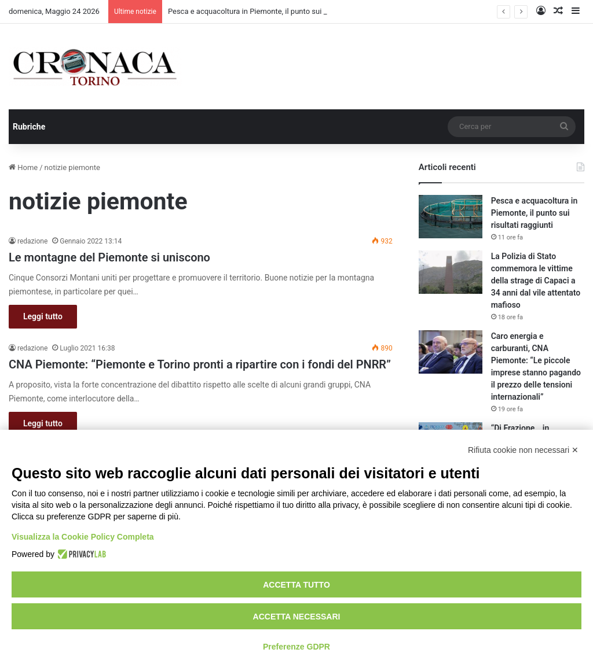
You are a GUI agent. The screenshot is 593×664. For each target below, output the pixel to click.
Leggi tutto (43, 316)
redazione (32, 241)
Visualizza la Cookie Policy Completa (83, 536)
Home (23, 167)
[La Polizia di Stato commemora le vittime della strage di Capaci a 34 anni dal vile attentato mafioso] (450, 272)
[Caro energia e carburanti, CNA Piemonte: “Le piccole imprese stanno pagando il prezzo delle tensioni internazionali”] (450, 352)
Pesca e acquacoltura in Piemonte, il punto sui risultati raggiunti (534, 213)
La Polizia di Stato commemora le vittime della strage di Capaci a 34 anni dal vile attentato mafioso (536, 280)
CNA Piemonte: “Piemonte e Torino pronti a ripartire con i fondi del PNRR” (200, 364)
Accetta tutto (296, 584)
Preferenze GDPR (296, 646)
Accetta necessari (297, 616)
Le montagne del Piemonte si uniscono (109, 257)
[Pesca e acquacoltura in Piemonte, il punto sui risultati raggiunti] (450, 216)
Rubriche (29, 126)
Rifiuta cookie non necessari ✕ (523, 450)
